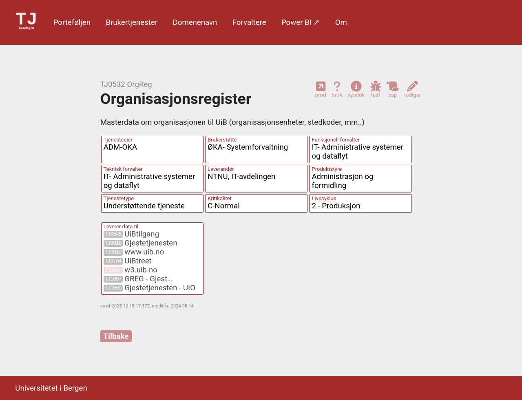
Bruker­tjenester (131, 22)
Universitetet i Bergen (51, 388)
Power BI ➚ (300, 22)
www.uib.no (134, 252)
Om (341, 22)
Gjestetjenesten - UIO (149, 287)
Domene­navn (195, 22)
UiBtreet (128, 260)
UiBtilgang (131, 234)
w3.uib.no (130, 269)
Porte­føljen (72, 22)
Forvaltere (249, 22)
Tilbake (116, 335)
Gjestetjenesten (140, 243)
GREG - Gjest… (138, 278)
